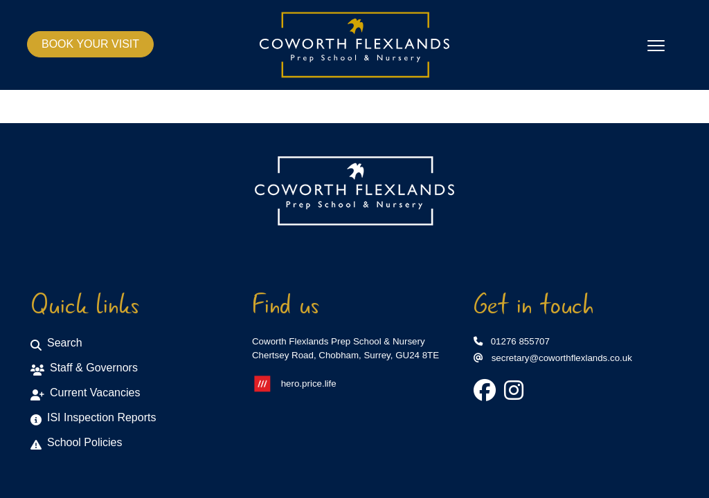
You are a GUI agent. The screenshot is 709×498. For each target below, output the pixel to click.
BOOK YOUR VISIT (90, 44)
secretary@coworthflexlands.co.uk (553, 358)
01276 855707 (512, 341)
